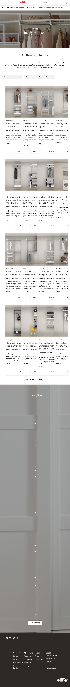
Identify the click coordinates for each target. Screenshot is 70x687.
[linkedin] (10, 638)
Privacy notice (50, 665)
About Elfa (27, 656)
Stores (15, 656)
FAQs (15, 659)
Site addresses (18, 663)
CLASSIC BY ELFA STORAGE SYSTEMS (25, 7)
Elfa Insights (39, 659)
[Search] (52, 3)
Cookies (48, 662)
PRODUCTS (10, 7)
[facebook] (3, 638)
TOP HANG (40, 7)
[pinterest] (14, 638)
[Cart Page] (67, 3)
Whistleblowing (51, 668)
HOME (3, 7)
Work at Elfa (28, 663)
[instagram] (7, 638)
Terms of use (50, 658)
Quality (26, 666)
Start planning (35, 623)
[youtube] (17, 638)
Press (37, 656)
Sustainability (28, 659)
